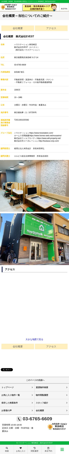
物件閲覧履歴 (42, 395)
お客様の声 (6, 410)
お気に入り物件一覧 (10, 395)
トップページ (7, 387)
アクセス (51, 28)
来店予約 (64, 9)
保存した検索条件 (9, 403)
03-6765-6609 (20, 65)
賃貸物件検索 (42, 387)
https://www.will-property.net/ (49, 138)
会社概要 (18, 28)
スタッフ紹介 (42, 403)
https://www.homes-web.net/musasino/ (45, 136)
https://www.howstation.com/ (41, 133)
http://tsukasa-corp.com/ (49, 141)
